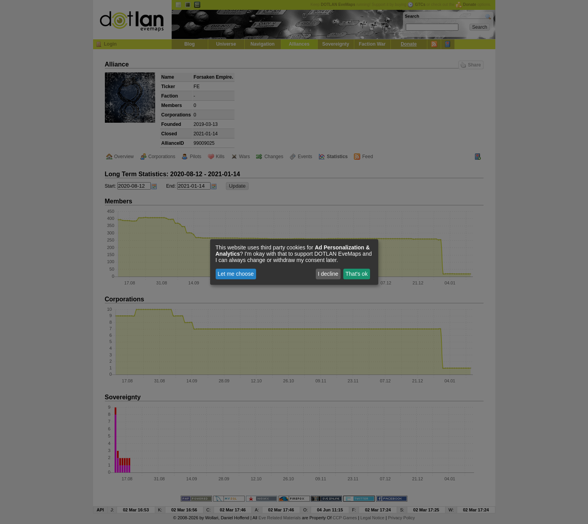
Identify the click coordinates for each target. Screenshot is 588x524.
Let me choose (236, 274)
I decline (328, 274)
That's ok (357, 274)
